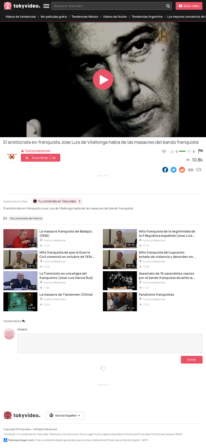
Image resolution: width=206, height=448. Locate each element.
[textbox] (108, 6)
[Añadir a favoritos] (164, 151)
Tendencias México (85, 16)
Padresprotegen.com (19, 440)
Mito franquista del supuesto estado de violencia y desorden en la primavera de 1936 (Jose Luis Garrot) (166, 254)
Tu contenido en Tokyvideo (32, 434)
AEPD (145, 440)
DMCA (178, 434)
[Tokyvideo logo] (22, 6)
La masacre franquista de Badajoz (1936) (65, 233)
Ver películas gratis (54, 16)
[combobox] (111, 6)
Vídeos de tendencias (20, 16)
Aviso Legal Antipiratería (109, 434)
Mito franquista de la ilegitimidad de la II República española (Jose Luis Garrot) (167, 233)
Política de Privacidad (137, 434)
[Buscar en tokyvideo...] (168, 6)
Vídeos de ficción (115, 16)
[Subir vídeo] (189, 6)
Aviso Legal (86, 434)
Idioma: (64, 415)
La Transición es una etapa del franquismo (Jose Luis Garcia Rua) (66, 275)
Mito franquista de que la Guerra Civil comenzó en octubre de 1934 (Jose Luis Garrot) (65, 254)
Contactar (9, 434)
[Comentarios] (109, 343)
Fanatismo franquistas (156, 294)
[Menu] (46, 6)
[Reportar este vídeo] (200, 151)
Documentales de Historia (26, 218)
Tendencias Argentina (147, 16)
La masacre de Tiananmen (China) (66, 294)
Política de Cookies (163, 434)
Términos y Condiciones (64, 434)
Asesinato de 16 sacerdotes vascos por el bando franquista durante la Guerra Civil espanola (166, 275)
